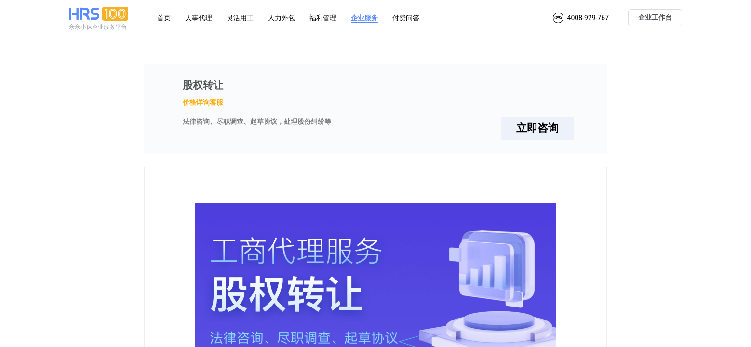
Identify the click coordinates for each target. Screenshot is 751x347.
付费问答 (405, 18)
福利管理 (322, 18)
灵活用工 (240, 18)
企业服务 (364, 18)
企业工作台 (655, 17)
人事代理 (198, 18)
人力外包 (281, 18)
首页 (164, 18)
